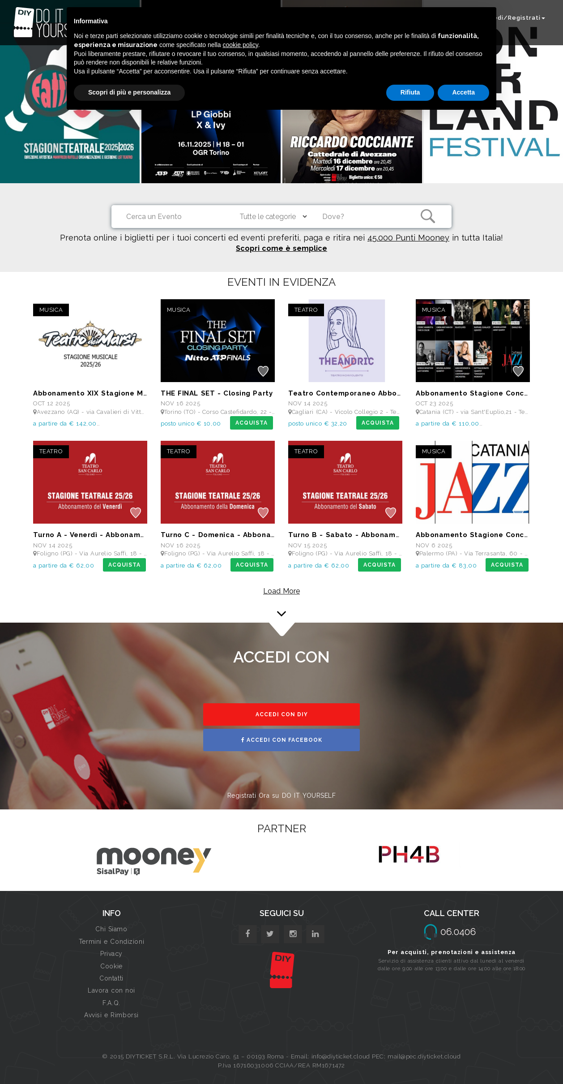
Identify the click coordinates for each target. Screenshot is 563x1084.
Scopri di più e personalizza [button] (129, 92)
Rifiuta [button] (410, 92)
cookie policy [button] (240, 44)
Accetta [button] (463, 92)
